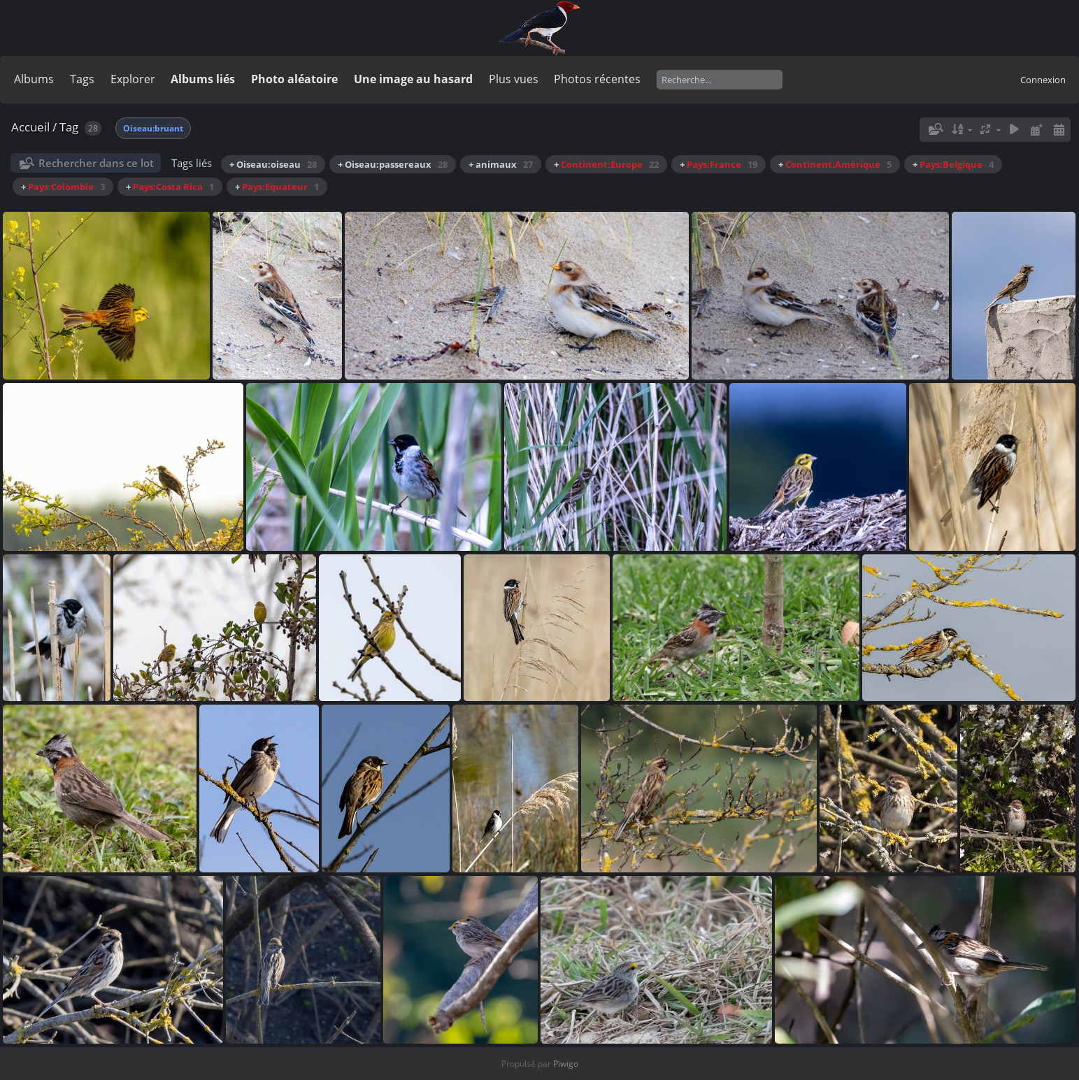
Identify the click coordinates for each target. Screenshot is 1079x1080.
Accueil (30, 127)
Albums (34, 79)
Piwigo (565, 1064)
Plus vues (513, 79)
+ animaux (501, 164)
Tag (68, 127)
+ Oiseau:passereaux (393, 164)
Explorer (132, 79)
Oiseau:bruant (153, 128)
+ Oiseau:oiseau (273, 164)
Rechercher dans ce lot (96, 163)
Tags (82, 79)
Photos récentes (597, 79)
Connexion (1043, 79)
